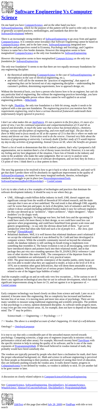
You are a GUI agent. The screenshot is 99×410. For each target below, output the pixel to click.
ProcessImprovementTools (56, 178)
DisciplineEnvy (56, 385)
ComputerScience (34, 25)
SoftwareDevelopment (12, 33)
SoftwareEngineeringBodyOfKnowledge (21, 181)
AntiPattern (38, 122)
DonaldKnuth (25, 231)
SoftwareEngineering (12, 27)
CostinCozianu (54, 181)
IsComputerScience (75, 385)
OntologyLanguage (24, 326)
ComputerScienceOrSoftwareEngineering (65, 376)
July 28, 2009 (55, 404)
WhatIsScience (8, 387)
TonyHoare (84, 340)
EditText (12, 404)
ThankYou (19, 105)
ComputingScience (11, 365)
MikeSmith (31, 100)
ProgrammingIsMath (25, 346)
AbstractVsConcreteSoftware (32, 387)
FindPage (70, 404)
